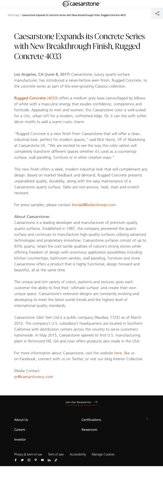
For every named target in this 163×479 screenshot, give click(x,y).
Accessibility (78, 454)
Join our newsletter (82, 402)
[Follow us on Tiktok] (55, 459)
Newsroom (89, 430)
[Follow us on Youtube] (42, 459)
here (118, 353)
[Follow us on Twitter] (22, 459)
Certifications (91, 420)
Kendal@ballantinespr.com (94, 204)
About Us (21, 420)
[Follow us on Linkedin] (49, 459)
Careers (19, 430)
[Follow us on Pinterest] (35, 459)
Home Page (13, 15)
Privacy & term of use (28, 454)
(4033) (36, 98)
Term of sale (56, 454)
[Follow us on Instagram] (29, 459)
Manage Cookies (103, 454)
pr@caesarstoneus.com (33, 376)
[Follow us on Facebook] (15, 459)
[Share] (157, 13)
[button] (147, 418)
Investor (20, 439)
